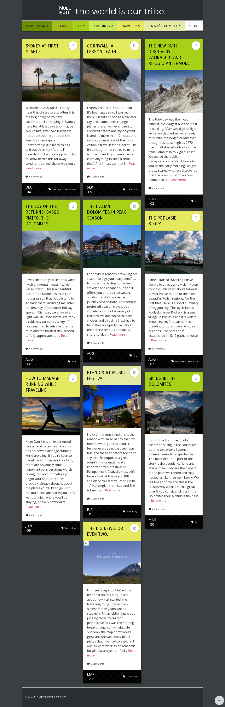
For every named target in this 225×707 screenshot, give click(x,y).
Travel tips (130, 26)
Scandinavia (103, 26)
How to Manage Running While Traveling (42, 384)
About (193, 26)
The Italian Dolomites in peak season (106, 212)
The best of (58, 189)
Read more (33, 168)
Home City (131, 511)
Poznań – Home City (164, 26)
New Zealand (37, 26)
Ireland (62, 26)
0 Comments (36, 176)
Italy (80, 26)
